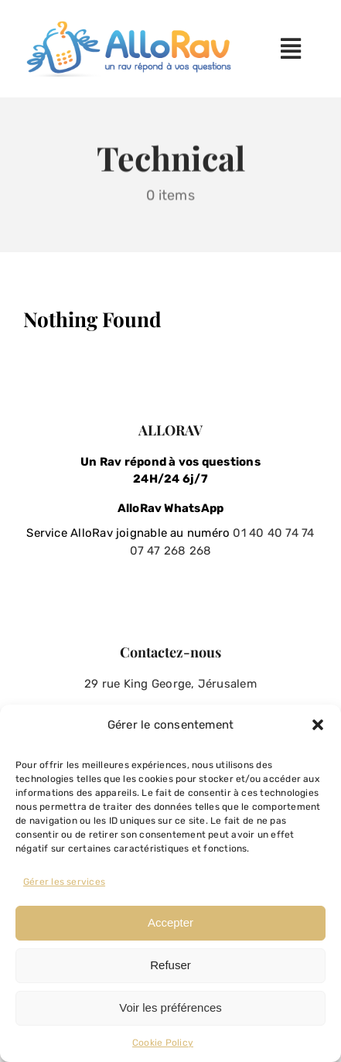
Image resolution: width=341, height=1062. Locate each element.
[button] (318, 724)
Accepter (170, 922)
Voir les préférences (170, 1007)
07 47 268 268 (171, 551)
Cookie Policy (162, 1042)
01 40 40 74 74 (273, 533)
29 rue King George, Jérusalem (170, 684)
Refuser (170, 965)
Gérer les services (64, 881)
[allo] (132, 26)
